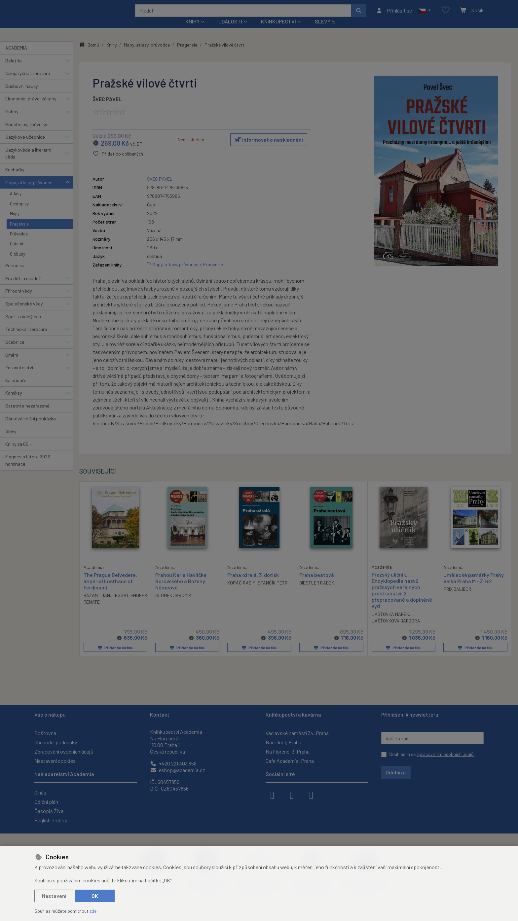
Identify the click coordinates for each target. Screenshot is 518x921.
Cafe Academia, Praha (290, 761)
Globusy (17, 263)
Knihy (111, 53)
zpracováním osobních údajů (445, 754)
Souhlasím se (431, 754)
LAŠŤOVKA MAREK (390, 623)
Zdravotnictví (19, 376)
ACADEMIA (16, 56)
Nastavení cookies (55, 761)
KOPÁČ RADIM (241, 591)
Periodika (14, 274)
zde (93, 911)
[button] (424, 14)
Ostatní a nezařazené (27, 414)
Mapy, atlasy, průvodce (29, 191)
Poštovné (45, 733)
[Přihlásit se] (394, 14)
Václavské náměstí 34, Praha (297, 733)
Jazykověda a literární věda (28, 162)
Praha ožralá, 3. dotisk (253, 583)
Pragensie (19, 232)
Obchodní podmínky (55, 742)
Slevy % (325, 30)
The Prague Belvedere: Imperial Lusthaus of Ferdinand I (110, 589)
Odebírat (396, 772)
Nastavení (54, 896)
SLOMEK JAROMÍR (173, 604)
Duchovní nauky (21, 95)
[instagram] (291, 794)
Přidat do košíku (115, 656)
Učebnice (14, 351)
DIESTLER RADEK (316, 591)
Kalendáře (15, 389)
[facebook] (272, 794)
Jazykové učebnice (25, 146)
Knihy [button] (192, 30)
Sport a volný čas (23, 325)
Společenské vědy (24, 312)
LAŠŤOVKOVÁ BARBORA (396, 629)
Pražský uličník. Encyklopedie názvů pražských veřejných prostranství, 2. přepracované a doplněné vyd (402, 599)
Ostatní (16, 252)
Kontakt (159, 714)
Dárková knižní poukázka (30, 427)
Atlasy (15, 202)
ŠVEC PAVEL (107, 108)
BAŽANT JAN (97, 604)
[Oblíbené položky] (445, 15)
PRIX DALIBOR (457, 598)
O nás (40, 792)
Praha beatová (316, 583)
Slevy (11, 440)
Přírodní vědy (18, 299)
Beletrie (13, 69)
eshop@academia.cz (177, 770)
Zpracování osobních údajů (63, 751)
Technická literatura (26, 338)
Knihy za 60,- (18, 453)
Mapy (14, 222)
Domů (89, 53)
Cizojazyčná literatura (27, 82)
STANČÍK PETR (272, 591)
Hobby (11, 120)
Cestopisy (19, 212)
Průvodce (19, 242)
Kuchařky (14, 178)
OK (95, 896)
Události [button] (230, 30)
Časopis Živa (48, 811)
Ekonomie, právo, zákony (30, 107)
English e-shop (50, 820)
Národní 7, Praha (283, 742)
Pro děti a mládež (23, 287)
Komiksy (13, 402)
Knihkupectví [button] (278, 30)
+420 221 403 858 (173, 763)
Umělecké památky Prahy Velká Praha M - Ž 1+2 (473, 586)
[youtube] (311, 794)
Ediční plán (46, 801)
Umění (11, 363)
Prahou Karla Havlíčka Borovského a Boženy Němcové (180, 589)
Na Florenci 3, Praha (288, 751)
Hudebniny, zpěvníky (26, 133)
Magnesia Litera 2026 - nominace (29, 469)
